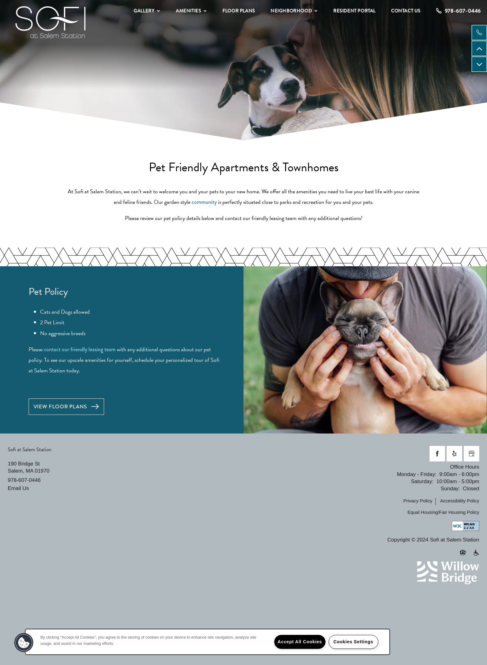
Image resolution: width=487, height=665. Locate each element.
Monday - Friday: (417, 474)
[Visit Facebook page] (437, 453)
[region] (207, 642)
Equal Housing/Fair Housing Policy (443, 512)
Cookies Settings (353, 641)
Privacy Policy (417, 500)
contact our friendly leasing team (80, 349)
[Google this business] (471, 453)
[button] (66, 406)
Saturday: (422, 481)
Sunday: (450, 489)
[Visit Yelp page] (454, 453)
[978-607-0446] (479, 32)
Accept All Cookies (300, 641)
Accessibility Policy (459, 500)
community (204, 202)
